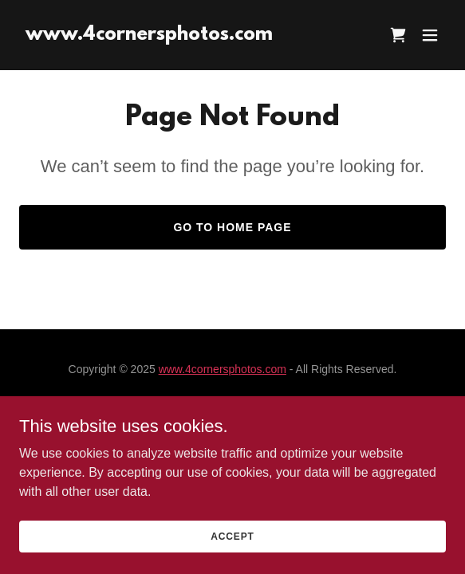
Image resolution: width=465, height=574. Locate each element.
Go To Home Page (232, 227)
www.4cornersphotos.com (222, 369)
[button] (430, 35)
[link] (149, 35)
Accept (232, 546)
